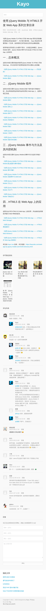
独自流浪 (12, 314)
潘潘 (10, 368)
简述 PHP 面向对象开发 (10, 587)
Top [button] (10, 602)
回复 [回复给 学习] (22, 440)
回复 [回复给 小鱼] (22, 455)
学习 (10, 438)
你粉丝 (17, 343)
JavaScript (25, 30)
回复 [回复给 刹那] (23, 477)
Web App (10, 32)
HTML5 (35, 30)
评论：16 (17, 32)
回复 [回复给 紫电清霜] (22, 429)
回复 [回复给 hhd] (22, 493)
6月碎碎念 (6, 584)
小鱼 (10, 454)
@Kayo (17, 413)
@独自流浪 (18, 327)
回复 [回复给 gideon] (21, 506)
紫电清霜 (12, 427)
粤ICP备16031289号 (9, 604)
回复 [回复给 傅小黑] (22, 337)
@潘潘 (17, 386)
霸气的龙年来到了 (9, 580)
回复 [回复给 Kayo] (28, 324)
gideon (11, 504)
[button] (5, 559)
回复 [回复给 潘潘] (22, 370)
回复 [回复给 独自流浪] (22, 316)
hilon (10, 465)
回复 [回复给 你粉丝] (28, 345)
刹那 (10, 476)
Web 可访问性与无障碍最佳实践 (13, 591)
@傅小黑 (18, 348)
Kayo (16, 322)
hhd (10, 491)
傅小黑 (11, 335)
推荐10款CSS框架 (9, 577)
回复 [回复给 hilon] (23, 466)
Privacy (32, 600)
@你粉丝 (18, 360)
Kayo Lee (11, 244)
